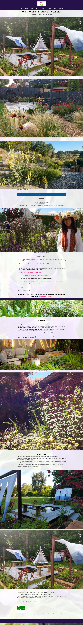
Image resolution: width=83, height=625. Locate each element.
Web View (80, 621)
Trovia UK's (61, 458)
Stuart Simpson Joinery (36, 464)
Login (81, 620)
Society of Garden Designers (44, 332)
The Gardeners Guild (29, 332)
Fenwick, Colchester (47, 592)
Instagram (44, 199)
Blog (41, 197)
